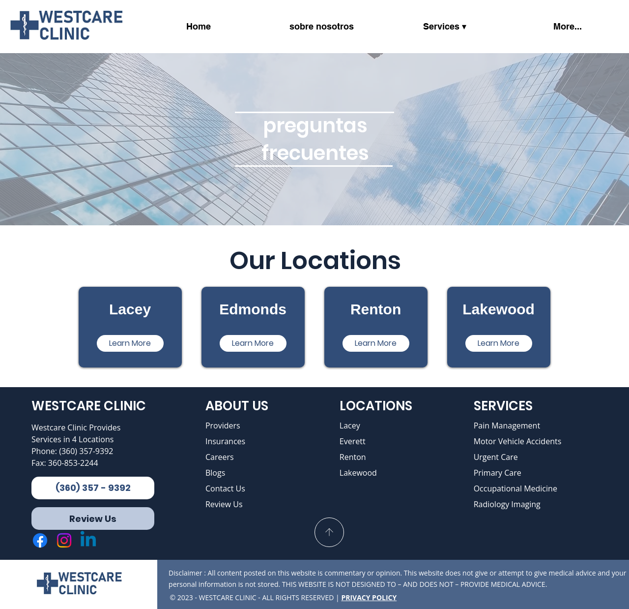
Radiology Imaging (507, 504)
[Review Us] (92, 518)
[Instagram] (64, 540)
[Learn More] (130, 343)
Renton (353, 457)
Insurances (225, 441)
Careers (219, 457)
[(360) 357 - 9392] (92, 488)
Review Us (224, 504)
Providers (222, 425)
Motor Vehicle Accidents (518, 441)
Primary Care (497, 472)
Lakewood (358, 472)
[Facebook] (40, 540)
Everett (353, 441)
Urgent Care (496, 457)
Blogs (215, 472)
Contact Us (225, 488)
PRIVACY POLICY (369, 597)
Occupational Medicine (515, 488)
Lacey (350, 425)
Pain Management (507, 425)
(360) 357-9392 (86, 451)
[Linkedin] (88, 540)
